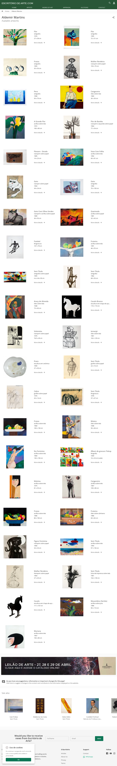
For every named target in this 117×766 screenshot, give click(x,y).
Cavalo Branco (97, 301)
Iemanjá (94, 331)
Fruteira (94, 241)
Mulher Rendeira (98, 61)
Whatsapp (88, 757)
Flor (35, 31)
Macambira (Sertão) (99, 601)
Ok (18, 760)
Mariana (37, 631)
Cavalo (37, 601)
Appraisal (67, 7)
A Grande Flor (39, 121)
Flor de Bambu (97, 121)
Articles (63, 753)
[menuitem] (14, 7)
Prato (36, 361)
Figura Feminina (40, 541)
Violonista (38, 331)
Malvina (37, 481)
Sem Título (38, 271)
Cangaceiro (95, 91)
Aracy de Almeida (41, 301)
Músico (94, 421)
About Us (64, 757)
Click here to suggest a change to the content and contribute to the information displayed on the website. (42, 682)
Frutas (36, 61)
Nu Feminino (39, 451)
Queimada (95, 211)
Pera (36, 91)
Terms (63, 763)
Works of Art (47, 7)
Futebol (37, 241)
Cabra (36, 391)
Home (14, 7)
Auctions (84, 7)
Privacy (63, 760)
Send (99, 739)
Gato (36, 181)
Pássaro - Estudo (40, 151)
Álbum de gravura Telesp (101, 451)
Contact (101, 7)
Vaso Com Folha (97, 151)
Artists (29, 7)
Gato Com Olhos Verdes (43, 211)
